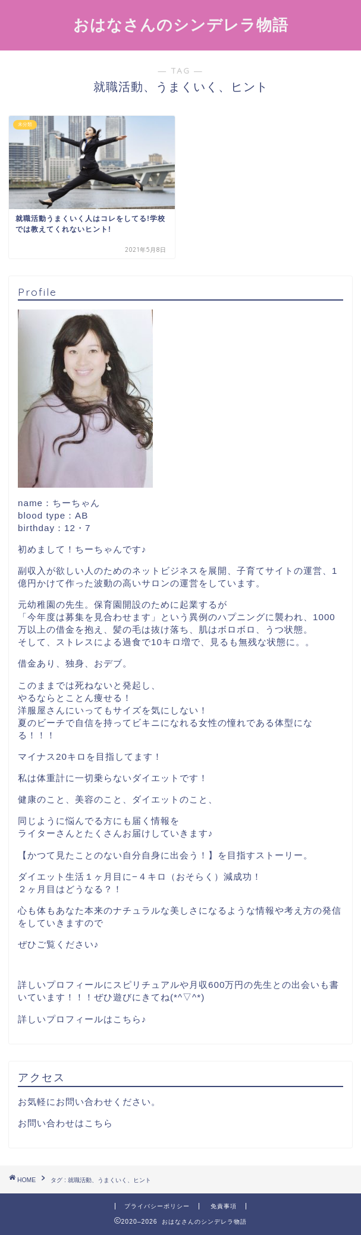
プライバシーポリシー (157, 1206)
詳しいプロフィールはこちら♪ (82, 1019)
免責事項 (224, 1206)
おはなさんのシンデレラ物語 (180, 24)
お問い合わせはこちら (65, 1123)
